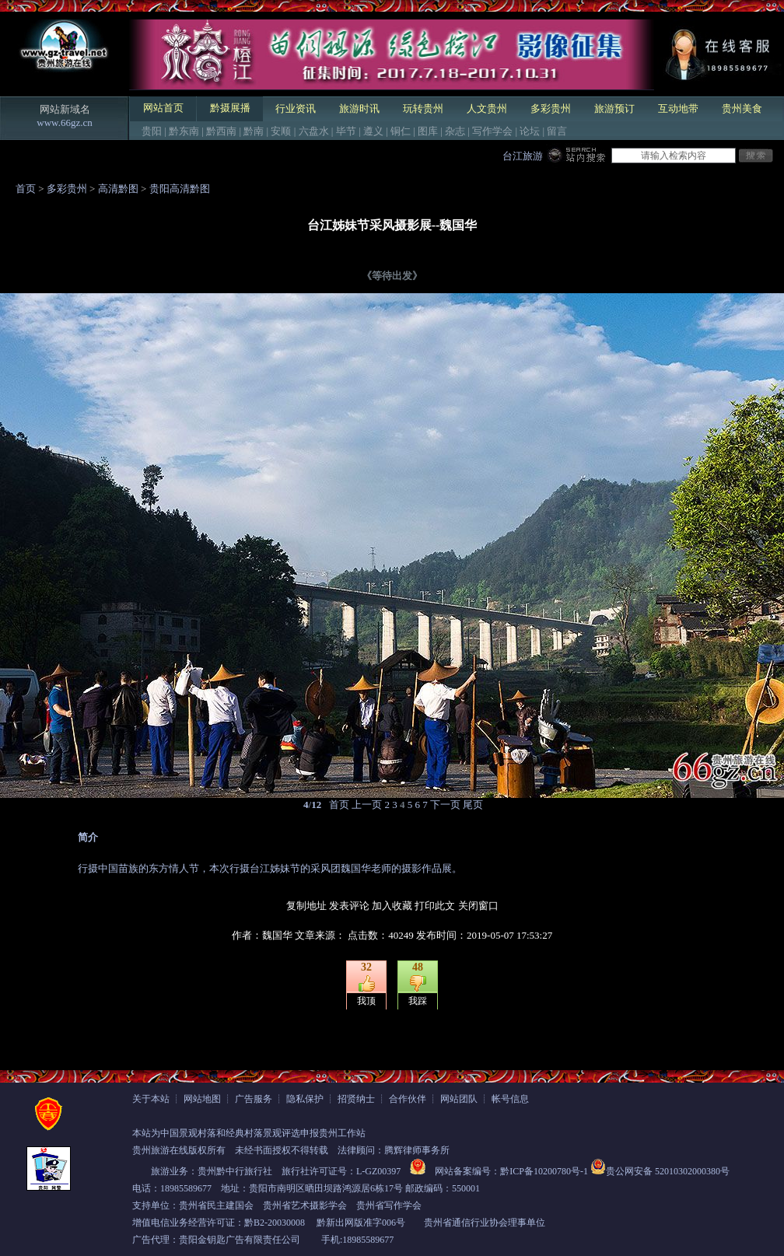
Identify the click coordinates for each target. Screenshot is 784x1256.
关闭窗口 (478, 905)
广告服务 (253, 1098)
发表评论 (349, 905)
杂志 (455, 131)
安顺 (281, 131)
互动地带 (678, 108)
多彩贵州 (550, 108)
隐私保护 (305, 1098)
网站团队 (459, 1098)
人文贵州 (487, 108)
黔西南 (221, 131)
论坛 (530, 131)
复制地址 (306, 905)
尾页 (473, 804)
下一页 (445, 804)
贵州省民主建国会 (216, 1205)
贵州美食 (742, 108)
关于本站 (151, 1098)
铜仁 (400, 131)
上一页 (367, 804)
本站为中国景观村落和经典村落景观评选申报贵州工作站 (249, 1133)
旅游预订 (614, 108)
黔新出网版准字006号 (361, 1222)
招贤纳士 (356, 1098)
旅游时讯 (359, 108)
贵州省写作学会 (389, 1205)
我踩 (417, 1000)
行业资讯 (295, 108)
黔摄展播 (230, 108)
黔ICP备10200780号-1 (544, 1171)
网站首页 (163, 108)
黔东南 (184, 131)
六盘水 (314, 131)
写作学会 (492, 131)
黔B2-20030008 (274, 1222)
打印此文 (435, 905)
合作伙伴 (407, 1098)
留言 (557, 131)
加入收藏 (392, 905)
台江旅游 (522, 156)
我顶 (366, 1000)
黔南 (253, 131)
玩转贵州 (423, 108)
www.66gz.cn (64, 122)
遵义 (373, 131)
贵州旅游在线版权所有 (179, 1150)
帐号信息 (510, 1098)
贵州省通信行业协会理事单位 (484, 1222)
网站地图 (202, 1098)
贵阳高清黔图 (179, 188)
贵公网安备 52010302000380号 (668, 1171)
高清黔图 (118, 188)
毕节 (346, 131)
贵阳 (152, 131)
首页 (26, 188)
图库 (428, 131)
